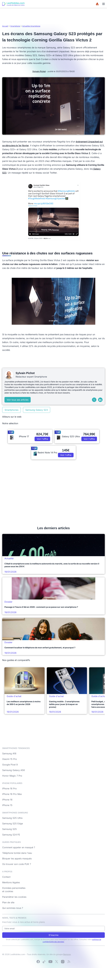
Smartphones (11, 409)
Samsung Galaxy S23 (36, 409)
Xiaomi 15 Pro (9, 759)
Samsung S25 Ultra (12, 818)
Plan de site (8, 902)
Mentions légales (11, 882)
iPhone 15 (7, 805)
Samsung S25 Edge (12, 823)
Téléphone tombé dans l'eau (17, 853)
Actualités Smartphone (31, 26)
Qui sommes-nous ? (12, 908)
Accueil (5, 26)
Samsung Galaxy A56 (13, 770)
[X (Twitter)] (94, 400)
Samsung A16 (9, 753)
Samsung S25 (9, 829)
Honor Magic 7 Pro (12, 775)
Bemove (67, 954)
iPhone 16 (7, 799)
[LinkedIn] (100, 400)
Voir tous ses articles (17, 399)
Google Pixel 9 (10, 764)
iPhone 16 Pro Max (12, 794)
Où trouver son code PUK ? (16, 864)
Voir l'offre (42, 439)
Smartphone (15, 26)
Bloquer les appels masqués (17, 858)
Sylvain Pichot (39, 71)
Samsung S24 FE (11, 834)
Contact (6, 876)
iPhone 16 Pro (9, 788)
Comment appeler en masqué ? (18, 847)
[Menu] (103, 4)
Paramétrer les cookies (14, 896)
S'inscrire (53, 935)
